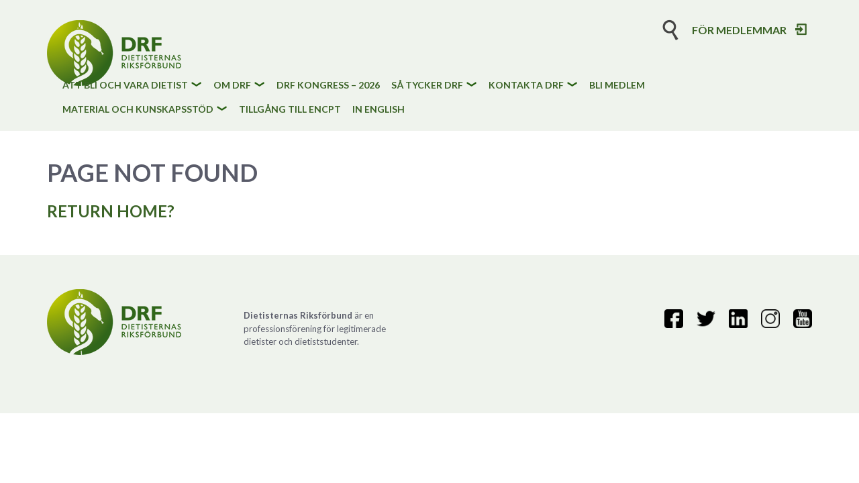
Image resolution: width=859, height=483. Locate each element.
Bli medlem (617, 85)
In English (378, 110)
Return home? (110, 211)
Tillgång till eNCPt (290, 110)
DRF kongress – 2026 (328, 85)
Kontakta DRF (526, 85)
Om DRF (232, 85)
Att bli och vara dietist (125, 85)
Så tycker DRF (427, 85)
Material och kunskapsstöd (137, 110)
